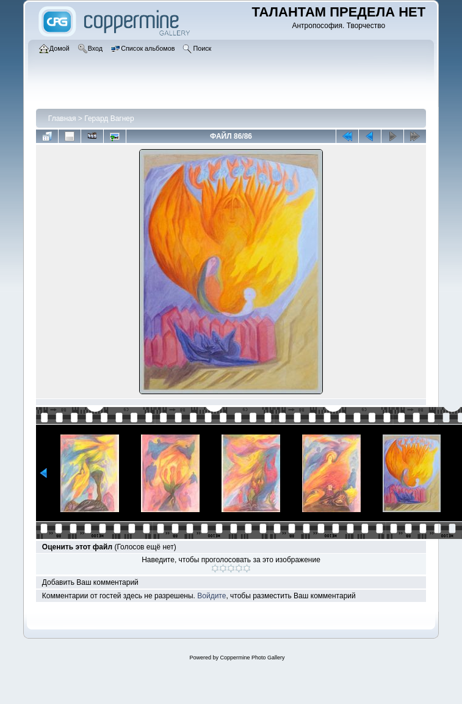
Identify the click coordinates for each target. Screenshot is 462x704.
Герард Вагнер (109, 118)
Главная (62, 118)
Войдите (211, 596)
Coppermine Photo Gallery (252, 657)
